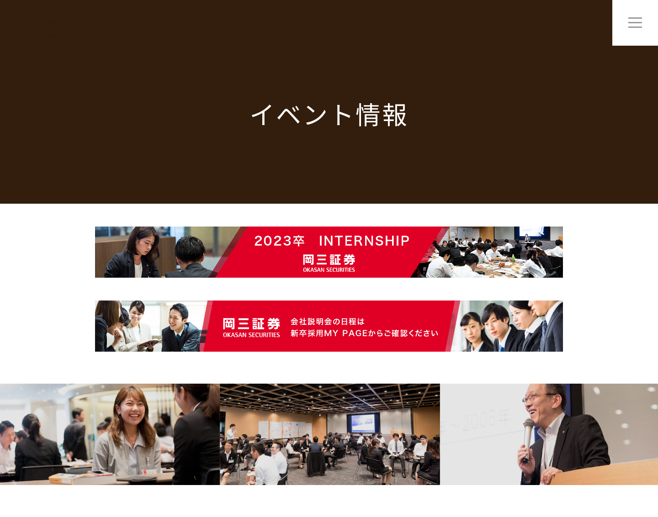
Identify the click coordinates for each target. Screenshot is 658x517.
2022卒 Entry (45, 29)
